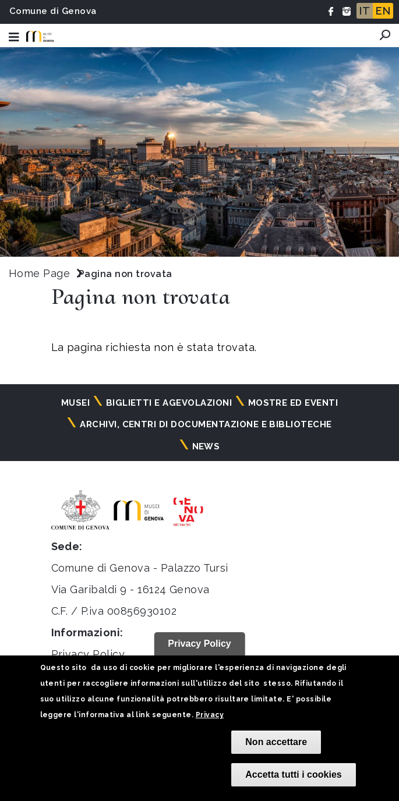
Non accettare (276, 742)
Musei (75, 403)
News (206, 446)
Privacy (210, 715)
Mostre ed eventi (293, 403)
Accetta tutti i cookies (293, 774)
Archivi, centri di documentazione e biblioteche (206, 424)
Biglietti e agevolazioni (169, 403)
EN (383, 11)
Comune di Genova (53, 11)
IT (364, 11)
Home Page (39, 273)
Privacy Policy (88, 654)
